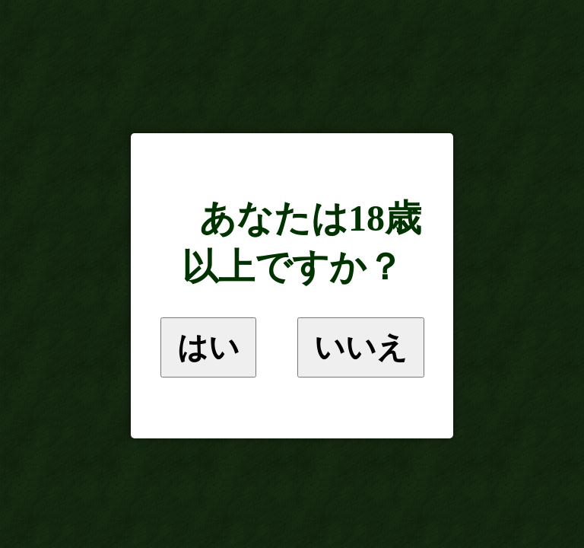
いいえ (361, 347)
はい (208, 347)
